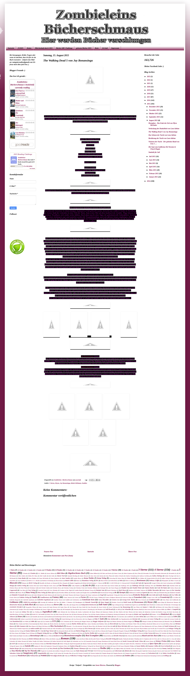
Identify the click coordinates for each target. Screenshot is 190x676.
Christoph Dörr (104, 588)
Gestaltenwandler (154, 600)
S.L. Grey (171, 639)
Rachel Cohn (128, 633)
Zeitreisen (119, 656)
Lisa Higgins (88, 619)
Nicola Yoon (130, 628)
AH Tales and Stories (106, 573)
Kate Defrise (119, 612)
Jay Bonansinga (87, 356)
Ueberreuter (118, 651)
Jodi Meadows (99, 609)
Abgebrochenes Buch (77, 573)
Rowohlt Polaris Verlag (97, 639)
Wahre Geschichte (168, 653)
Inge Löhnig (115, 604)
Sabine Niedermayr (44, 641)
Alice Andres (22, 576)
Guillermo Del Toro (53, 602)
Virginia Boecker (118, 653)
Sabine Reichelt (56, 641)
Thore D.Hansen (93, 648)
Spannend (164, 643)
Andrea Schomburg (131, 576)
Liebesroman (14, 619)
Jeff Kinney (158, 607)
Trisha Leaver (70, 651)
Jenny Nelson (56, 609)
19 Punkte (104, 570)
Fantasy (55, 597)
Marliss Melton (76, 624)
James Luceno (43, 607)
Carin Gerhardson (168, 583)
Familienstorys (45, 597)
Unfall (144, 651)
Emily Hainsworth (49, 595)
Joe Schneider (126, 609)
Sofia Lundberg (108, 643)
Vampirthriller (42, 653)
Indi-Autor (103, 604)
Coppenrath (13, 590)
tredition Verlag (59, 651)
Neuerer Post (48, 552)
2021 (149, 83)
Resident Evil (58, 636)
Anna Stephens (55, 578)
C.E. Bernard (123, 583)
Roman (65, 638)
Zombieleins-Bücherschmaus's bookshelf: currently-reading (22, 85)
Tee (46, 648)
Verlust (59, 653)
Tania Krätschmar (27, 648)
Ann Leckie (20, 127)
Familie (34, 597)
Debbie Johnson (140, 590)
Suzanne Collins (153, 646)
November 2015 (154, 110)
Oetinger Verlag (173, 628)
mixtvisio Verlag (81, 626)
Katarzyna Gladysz (108, 612)
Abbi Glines (61, 573)
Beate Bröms (104, 580)
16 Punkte (78, 570)
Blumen (24, 583)
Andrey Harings (157, 576)
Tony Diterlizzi (17, 651)
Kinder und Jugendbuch (141, 614)
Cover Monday (53, 590)
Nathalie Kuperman (22, 628)
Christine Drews (56, 588)
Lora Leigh (164, 619)
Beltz (121, 580)
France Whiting (98, 597)
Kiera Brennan (78, 614)
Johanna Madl (138, 609)
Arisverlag (112, 578)
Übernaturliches (107, 651)
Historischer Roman (16, 605)
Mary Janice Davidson (90, 624)
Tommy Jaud (166, 648)
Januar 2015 (153, 177)
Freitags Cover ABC (152, 597)
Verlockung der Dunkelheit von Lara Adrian (164, 128)
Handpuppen (78, 602)
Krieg (79, 616)
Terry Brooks (53, 648)
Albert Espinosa (128, 573)
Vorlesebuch (152, 653)
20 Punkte (125, 570)
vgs (75, 653)
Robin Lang (55, 639)
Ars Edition (141, 578)
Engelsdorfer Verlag (111, 595)
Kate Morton (129, 612)
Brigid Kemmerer (21, 95)
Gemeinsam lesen (88, 600)
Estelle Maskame (163, 595)
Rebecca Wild (47, 635)
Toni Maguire (176, 648)
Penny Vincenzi (148, 631)
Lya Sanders (46, 621)
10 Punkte (21, 570)
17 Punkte (87, 570)
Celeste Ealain (114, 585)
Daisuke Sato (100, 590)
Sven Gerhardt (165, 646)
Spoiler (171, 643)
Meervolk (113, 624)
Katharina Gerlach (150, 612)
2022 (149, 80)
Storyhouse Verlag (86, 646)
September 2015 (154, 117)
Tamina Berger (14, 648)
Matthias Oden (103, 624)
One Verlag (20, 631)
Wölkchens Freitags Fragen (79, 656)
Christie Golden (45, 588)
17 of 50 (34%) (28, 166)
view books (32, 168)
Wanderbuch (22, 656)
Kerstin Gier (68, 614)
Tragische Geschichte (47, 651)
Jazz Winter (136, 607)
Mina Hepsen (32, 626)
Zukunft (145, 655)
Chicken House (14, 588)
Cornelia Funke (42, 590)
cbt (89, 585)
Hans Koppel (105, 602)
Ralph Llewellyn (23, 635)
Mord (109, 626)
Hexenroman (138, 602)
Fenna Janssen (67, 597)
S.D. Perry (154, 639)
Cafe (139, 583)
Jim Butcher (76, 609)
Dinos (50, 592)
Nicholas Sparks (100, 628)
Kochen (28, 616)
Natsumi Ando (46, 628)
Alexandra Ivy (173, 573)
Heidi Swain (127, 602)
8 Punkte (25, 573)
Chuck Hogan (115, 588)
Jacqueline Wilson (31, 607)
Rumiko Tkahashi (123, 639)
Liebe (175, 616)
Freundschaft (165, 597)
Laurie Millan (150, 616)
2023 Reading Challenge (23, 154)
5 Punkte (174, 570)
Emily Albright (38, 595)
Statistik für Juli (154, 152)
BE (97, 580)
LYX (54, 621)
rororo (78, 639)
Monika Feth (101, 626)
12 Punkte (38, 570)
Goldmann (14, 602)
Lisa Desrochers (77, 619)
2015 (149, 104)
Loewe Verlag (154, 619)
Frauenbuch (138, 597)
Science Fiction (161, 641)
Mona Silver (92, 626)
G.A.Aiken (175, 597)
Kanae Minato (96, 612)
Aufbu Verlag (165, 578)
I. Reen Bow (66, 604)
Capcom (146, 583)
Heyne (57, 483)
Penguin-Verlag (123, 631)
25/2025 (20, 48)
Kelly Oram (59, 614)
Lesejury (168, 616)
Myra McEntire (122, 626)
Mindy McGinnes (43, 626)
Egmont (144, 592)
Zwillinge (166, 656)
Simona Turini (86, 643)
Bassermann (59, 580)
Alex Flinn (138, 573)
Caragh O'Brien (156, 583)
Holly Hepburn (40, 604)
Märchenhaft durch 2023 (43, 48)
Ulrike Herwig (136, 651)
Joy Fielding (36, 612)
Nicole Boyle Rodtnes (142, 628)
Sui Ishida (107, 646)
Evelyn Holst (13, 597)
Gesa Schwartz (142, 600)
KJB (173, 614)
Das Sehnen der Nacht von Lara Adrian (162, 135)
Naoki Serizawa (169, 626)
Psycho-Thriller (90, 633)
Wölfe (66, 655)
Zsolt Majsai (137, 655)
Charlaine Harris (161, 585)
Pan (57, 631)
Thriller (103, 648)
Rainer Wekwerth (173, 633)
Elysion (29, 595)
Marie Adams (43, 624)
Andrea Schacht (118, 576)
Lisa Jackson (112, 619)
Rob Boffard (13, 639)
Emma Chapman (80, 595)
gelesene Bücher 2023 (83, 48)
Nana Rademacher (146, 626)
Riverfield (137, 635)
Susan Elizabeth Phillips (127, 646)
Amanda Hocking (72, 576)
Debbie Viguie (166, 590)
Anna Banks (22, 578)
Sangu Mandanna (103, 641)
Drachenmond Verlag (106, 592)
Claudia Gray (125, 588)
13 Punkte (47, 570)
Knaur (20, 616)
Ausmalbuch (174, 578)
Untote (166, 651)
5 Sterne (51, 483)
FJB (90, 597)
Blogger (117, 665)
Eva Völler (174, 595)
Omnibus (12, 631)
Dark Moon (122, 590)
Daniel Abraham (111, 590)
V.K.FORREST (174, 651)
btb (105, 583)
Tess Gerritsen (65, 648)
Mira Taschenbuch (56, 626)
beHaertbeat (113, 580)
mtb (114, 626)
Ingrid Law (135, 604)
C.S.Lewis (132, 583)
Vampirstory (28, 653)
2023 (149, 76)
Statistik (27, 646)
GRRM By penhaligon (30, 602)
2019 (149, 90)
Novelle (152, 628)
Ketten (29, 48)
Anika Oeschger (169, 576)
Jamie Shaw (63, 607)
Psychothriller (101, 633)
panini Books (64, 631)
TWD (89, 651)
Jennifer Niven (22, 609)
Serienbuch (21, 643)
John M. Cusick (14, 612)
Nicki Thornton (120, 628)
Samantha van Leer (78, 641)
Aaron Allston (51, 573)
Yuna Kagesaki (94, 655)
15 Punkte (69, 570)
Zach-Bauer (104, 655)
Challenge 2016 (137, 585)
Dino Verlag (41, 592)
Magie (108, 621)
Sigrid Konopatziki (75, 643)
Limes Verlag (55, 619)
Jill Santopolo (67, 609)
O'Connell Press (161, 628)
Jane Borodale (92, 607)
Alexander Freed (147, 573)
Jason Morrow (100, 665)
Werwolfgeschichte (56, 656)
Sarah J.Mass (139, 641)
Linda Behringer (66, 619)
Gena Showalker (103, 600)
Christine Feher (80, 588)
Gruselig (43, 602)
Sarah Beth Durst (115, 641)
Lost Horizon (20, 133)
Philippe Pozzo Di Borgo (28, 633)
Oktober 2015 (154, 113)
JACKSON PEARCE (16, 607)
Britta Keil (86, 583)
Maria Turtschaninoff (31, 624)
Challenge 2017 (149, 585)
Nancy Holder (158, 626)
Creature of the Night (66, 590)
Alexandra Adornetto (160, 573)
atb (158, 578)
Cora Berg (22, 590)
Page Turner (50, 631)
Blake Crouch (174, 580)
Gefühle (67, 600)
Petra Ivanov (15, 633)
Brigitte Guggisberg (75, 583)
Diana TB (20, 592)
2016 (149, 100)
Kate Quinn (138, 612)
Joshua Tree (25, 612)
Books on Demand (52, 583)
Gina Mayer (166, 600)
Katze (22, 614)
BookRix (42, 583)
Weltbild (44, 656)
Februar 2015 (154, 173)
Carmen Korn (33, 585)
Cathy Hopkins (76, 585)
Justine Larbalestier (83, 612)
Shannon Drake (39, 643)
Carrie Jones (52, 585)
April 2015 (153, 167)
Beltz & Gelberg (129, 580)
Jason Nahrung (113, 607)
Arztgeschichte (151, 578)
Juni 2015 (152, 160)
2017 (149, 97)
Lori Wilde (25, 621)
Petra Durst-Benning (174, 631)
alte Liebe (51, 576)
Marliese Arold (65, 624)
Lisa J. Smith (99, 619)
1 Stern (12, 570)
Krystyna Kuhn (106, 616)
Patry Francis (91, 631)
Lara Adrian (139, 616)
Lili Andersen (35, 619)
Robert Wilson (46, 639)
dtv (115, 592)
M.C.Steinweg (75, 621)
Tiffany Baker (120, 648)
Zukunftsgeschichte (155, 655)
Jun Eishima (71, 612)
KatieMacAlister (14, 614)
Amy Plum (109, 576)
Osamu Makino (30, 631)
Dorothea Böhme (64, 592)
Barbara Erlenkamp (48, 580)
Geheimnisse (75, 600)
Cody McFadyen (162, 588)
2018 (149, 93)
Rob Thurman (23, 639)
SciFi (13, 644)
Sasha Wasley (149, 641)
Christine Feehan (69, 588)
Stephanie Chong (51, 646)
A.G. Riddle (41, 573)
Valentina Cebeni (15, 653)
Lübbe (33, 621)
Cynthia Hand (78, 590)
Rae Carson (149, 633)
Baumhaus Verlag (87, 580)
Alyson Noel (61, 576)
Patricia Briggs (80, 631)
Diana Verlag (30, 592)
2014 (149, 181)
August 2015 (153, 120)
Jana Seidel (82, 607)
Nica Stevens (89, 628)
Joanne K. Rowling (87, 609)
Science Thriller (175, 641)
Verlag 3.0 (52, 653)
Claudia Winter (137, 588)
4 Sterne (159, 569)
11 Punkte (29, 570)
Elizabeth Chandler (175, 592)
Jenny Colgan (47, 609)
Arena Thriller (89, 578)
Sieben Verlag (63, 643)
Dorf (55, 592)
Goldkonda (175, 600)
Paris (72, 631)
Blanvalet (14, 583)
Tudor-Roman (80, 651)
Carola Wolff (42, 585)
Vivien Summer (141, 653)
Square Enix (19, 646)
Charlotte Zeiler (173, 585)
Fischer (83, 597)
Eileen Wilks (153, 592)
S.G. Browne (163, 639)
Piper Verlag (58, 633)
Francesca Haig (126, 597)
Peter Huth (163, 631)
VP (159, 653)
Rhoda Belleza (107, 635)
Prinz (80, 633)
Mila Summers (21, 626)
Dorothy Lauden (75, 592)
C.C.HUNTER (113, 583)
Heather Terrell (116, 602)
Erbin (121, 595)
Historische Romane (172, 602)
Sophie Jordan (119, 643)
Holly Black (29, 605)
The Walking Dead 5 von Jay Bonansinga (163, 132)
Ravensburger (35, 636)
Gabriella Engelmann (44, 600)
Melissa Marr (169, 624)
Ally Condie (43, 576)
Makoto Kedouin (117, 621)
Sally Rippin (66, 641)
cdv (96, 585)
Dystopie (122, 592)
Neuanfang (68, 628)
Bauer (78, 580)
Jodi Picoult (109, 609)
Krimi (84, 616)
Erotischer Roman (139, 595)
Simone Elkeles (97, 643)
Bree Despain (63, 583)
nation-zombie (35, 628)
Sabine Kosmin (22, 641)
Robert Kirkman (87, 367)
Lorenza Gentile (173, 619)
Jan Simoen (73, 607)
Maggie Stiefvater (98, 621)
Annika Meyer (77, 578)
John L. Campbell (172, 609)
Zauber (112, 655)
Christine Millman (92, 588)
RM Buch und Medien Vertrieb (169, 635)
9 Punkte (32, 573)
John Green (147, 609)
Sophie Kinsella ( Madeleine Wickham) (136, 643)
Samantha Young (90, 641)
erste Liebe (152, 595)
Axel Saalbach (22, 580)
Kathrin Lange (162, 612)
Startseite (11, 48)
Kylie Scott (117, 616)
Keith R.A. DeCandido (38, 614)
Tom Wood (157, 648)
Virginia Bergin (106, 653)
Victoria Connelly (83, 653)
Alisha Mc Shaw (32, 576)
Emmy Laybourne (93, 595)
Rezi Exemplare (92, 635)
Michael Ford (20, 134)
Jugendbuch (47, 612)
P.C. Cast (40, 631)
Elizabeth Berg (163, 592)
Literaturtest (143, 619)
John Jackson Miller (159, 609)
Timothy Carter (130, 648)
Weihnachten (34, 656)
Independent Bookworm (88, 605)
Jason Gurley (102, 607)
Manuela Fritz (168, 621)
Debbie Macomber (153, 590)
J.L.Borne (158, 604)
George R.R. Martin (128, 600)
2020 (149, 87)
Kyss (123, 616)
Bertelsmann (141, 580)
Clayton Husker (149, 588)
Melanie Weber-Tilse (134, 624)
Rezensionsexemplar (72, 635)
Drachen (95, 592)
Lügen (39, 621)
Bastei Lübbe (69, 580)
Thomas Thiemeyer (80, 648)
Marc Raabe (19, 624)
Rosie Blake (85, 639)
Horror (56, 605)
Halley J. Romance (67, 602)
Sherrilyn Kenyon (51, 644)
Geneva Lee (115, 600)
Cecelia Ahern (104, 585)
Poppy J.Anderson (72, 633)
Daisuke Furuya (89, 590)
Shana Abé (29, 643)
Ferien (76, 597)
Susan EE (115, 646)
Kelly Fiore (50, 614)
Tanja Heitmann (38, 648)
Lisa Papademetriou (124, 619)
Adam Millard (94, 573)
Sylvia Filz (175, 646)
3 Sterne (143, 569)
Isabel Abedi (149, 604)
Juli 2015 (152, 156)
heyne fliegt (161, 602)
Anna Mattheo (32, 578)
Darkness (131, 590)
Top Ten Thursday (30, 651)
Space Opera (154, 644)
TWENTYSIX (97, 651)
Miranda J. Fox (70, 626)
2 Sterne (113, 570)
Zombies (84, 483)
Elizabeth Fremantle (18, 595)
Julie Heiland (61, 612)
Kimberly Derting (113, 614)
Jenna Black (167, 607)
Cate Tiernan (63, 585)
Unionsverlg (151, 651)
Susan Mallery (140, 646)
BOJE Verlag (33, 583)
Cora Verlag (31, 590)
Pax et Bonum (102, 631)
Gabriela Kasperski (15, 600)
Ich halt (105, 48)
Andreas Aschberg (144, 576)
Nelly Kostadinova (57, 628)
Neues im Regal (78, 628)
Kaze (27, 614)
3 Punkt (133, 570)
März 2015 (153, 170)
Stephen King (74, 646)
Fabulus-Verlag (24, 597)
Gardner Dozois (58, 600)
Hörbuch (49, 604)
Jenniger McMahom (35, 609)
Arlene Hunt (121, 578)
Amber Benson (84, 576)
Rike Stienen (128, 635)
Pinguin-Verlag (42, 633)
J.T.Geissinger (174, 604)
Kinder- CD (155, 614)
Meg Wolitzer (122, 624)
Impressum (115, 48)
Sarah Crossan (127, 641)
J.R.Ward (165, 604)
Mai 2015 (152, 163)
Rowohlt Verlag (111, 639)
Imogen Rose (75, 604)
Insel (142, 605)
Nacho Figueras (134, 626)
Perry (156, 631)
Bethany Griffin (154, 580)
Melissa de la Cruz (157, 624)
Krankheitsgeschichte (60, 616)
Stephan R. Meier (39, 646)
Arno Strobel (131, 578)
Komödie (34, 616)
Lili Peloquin (44, 619)
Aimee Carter (117, 573)
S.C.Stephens (145, 639)
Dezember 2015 (154, 107)
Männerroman (158, 621)
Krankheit (49, 616)
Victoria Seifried (95, 653)
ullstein (127, 651)
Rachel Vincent (139, 633)
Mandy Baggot (128, 621)
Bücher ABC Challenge (64, 48)
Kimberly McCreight (126, 614)
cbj (83, 585)
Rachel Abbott (119, 633)
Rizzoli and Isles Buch (150, 636)
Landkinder (130, 616)
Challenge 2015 (125, 585)
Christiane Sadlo (34, 588)
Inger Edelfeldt (125, 604)
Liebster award (24, 619)
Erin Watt (128, 595)
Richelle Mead (118, 636)
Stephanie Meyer (63, 646)
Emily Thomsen (69, 595)
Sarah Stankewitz (21, 105)
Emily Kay (59, 595)
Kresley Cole (72, 616)
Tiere (112, 648)
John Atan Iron (21, 117)
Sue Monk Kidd (97, 646)
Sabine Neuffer (32, 641)
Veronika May (68, 653)
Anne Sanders (66, 578)
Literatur (135, 619)
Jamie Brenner (53, 607)
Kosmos (42, 616)
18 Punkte (96, 570)
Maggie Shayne (86, 621)
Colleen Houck (174, 588)
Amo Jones (94, 576)
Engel (102, 595)
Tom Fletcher (148, 648)
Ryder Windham (135, 639)
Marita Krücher (54, 624)
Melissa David (146, 624)
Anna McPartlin (43, 578)
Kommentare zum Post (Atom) (62, 556)
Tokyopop (139, 648)
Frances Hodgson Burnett (112, 597)
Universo (159, 651)
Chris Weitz (24, 588)
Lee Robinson (160, 616)
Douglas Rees (86, 592)
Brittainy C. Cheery (96, 583)
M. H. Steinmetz (64, 621)
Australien (13, 580)
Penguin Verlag (112, 631)
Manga (136, 621)
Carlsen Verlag (21, 585)
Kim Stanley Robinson (99, 614)
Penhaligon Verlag (136, 631)
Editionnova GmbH (134, 592)
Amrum (101, 576)
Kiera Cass (88, 614)
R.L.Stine (110, 633)
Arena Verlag (101, 578)
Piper (50, 633)
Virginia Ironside (130, 653)
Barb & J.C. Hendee (34, 580)
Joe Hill (117, 609)
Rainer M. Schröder (161, 633)
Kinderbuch (165, 614)
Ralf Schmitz (13, 635)
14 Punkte (58, 570)
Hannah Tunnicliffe (91, 602)
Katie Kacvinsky (173, 612)
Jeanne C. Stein (147, 607)
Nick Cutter (110, 628)
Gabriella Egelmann (29, 600)
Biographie (165, 580)
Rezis (97, 48)
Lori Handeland (15, 621)
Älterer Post (132, 552)
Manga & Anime (147, 621)
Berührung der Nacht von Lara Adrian (162, 138)
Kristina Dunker (94, 616)
